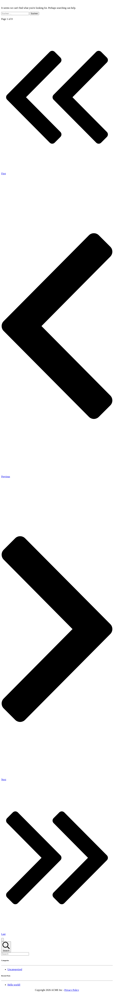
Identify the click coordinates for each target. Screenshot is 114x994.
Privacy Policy (71, 990)
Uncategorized (15, 969)
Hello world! (14, 984)
